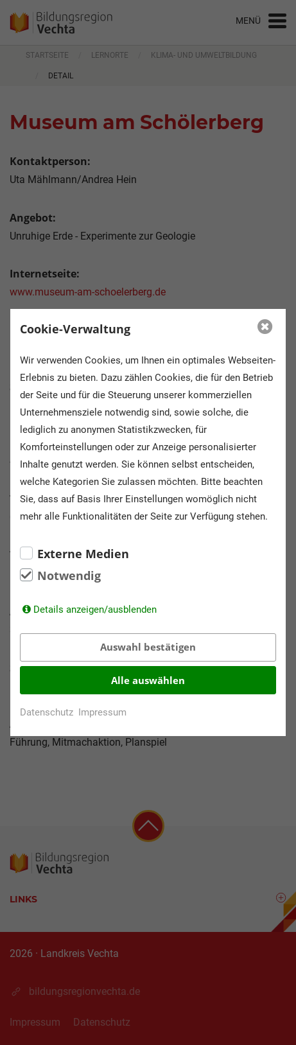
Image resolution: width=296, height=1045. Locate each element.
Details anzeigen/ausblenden (95, 609)
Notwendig (69, 575)
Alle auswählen (148, 680)
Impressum (102, 712)
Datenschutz (46, 712)
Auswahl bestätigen (148, 646)
